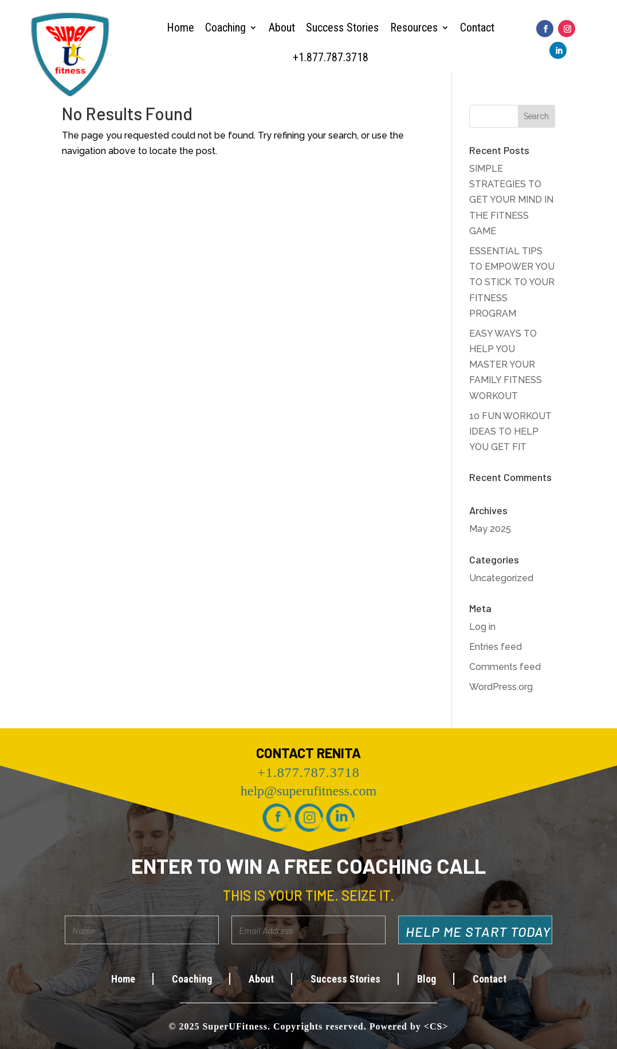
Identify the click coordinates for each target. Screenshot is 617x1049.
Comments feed (505, 666)
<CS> (436, 1026)
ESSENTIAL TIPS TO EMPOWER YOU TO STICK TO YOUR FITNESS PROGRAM (512, 282)
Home (180, 27)
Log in (482, 626)
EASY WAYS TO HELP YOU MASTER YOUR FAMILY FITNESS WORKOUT (505, 364)
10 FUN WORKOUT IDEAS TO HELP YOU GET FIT (510, 431)
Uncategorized (501, 578)
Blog (426, 979)
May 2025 (490, 528)
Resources (414, 27)
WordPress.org (501, 686)
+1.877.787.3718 (330, 57)
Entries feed (495, 646)
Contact (477, 27)
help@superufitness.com (308, 790)
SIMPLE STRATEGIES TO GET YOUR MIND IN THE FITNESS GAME (511, 199)
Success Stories (342, 27)
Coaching (225, 27)
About (282, 27)
